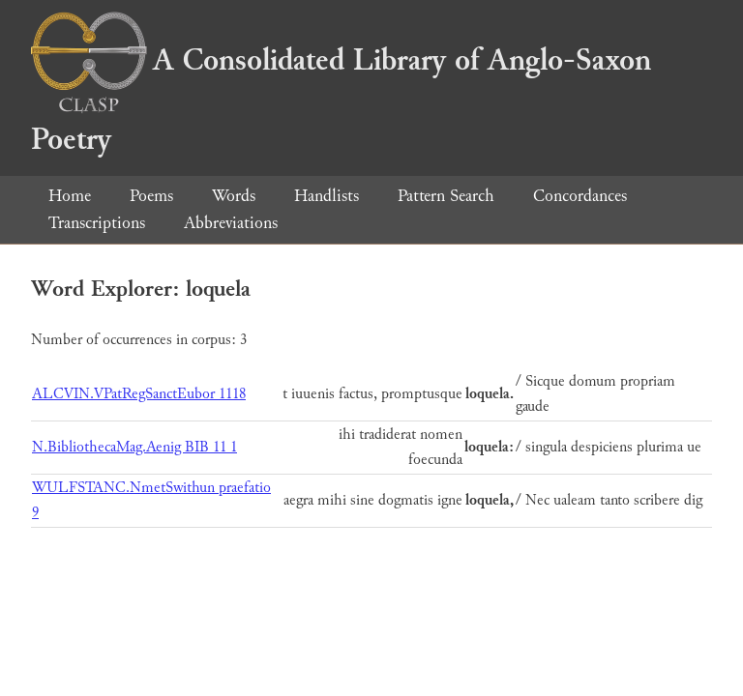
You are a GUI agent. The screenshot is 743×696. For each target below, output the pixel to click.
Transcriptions (96, 223)
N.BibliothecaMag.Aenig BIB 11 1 (134, 447)
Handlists (326, 196)
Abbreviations (231, 223)
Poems (151, 196)
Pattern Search (446, 196)
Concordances (580, 196)
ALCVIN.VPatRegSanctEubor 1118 (139, 394)
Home (69, 196)
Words (233, 196)
